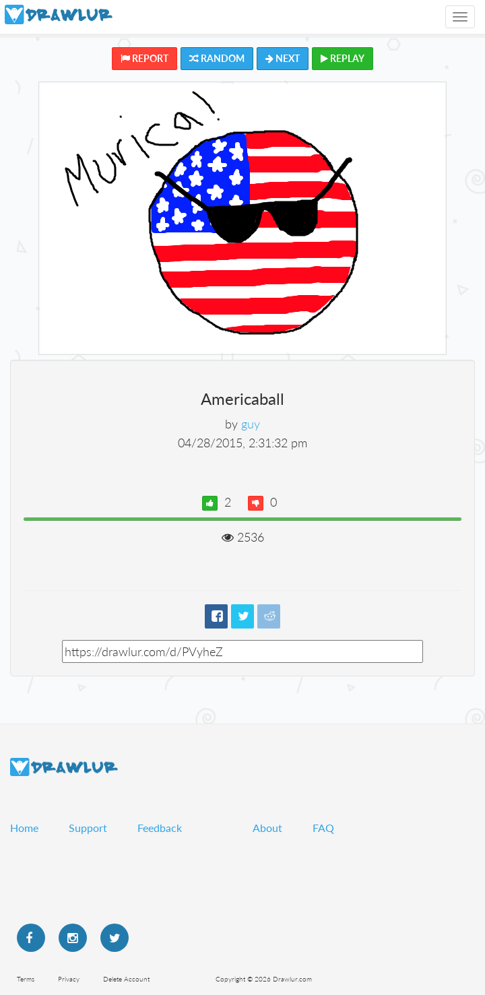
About (267, 827)
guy (250, 423)
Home (24, 827)
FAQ (323, 827)
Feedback (159, 827)
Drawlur (64, 767)
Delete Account (126, 979)
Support (88, 827)
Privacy (68, 979)
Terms (25, 979)
